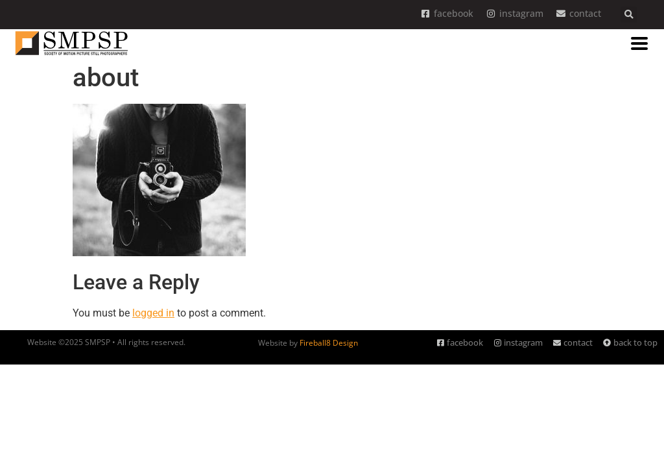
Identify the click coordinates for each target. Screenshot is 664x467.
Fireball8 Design (329, 342)
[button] (629, 14)
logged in (153, 313)
